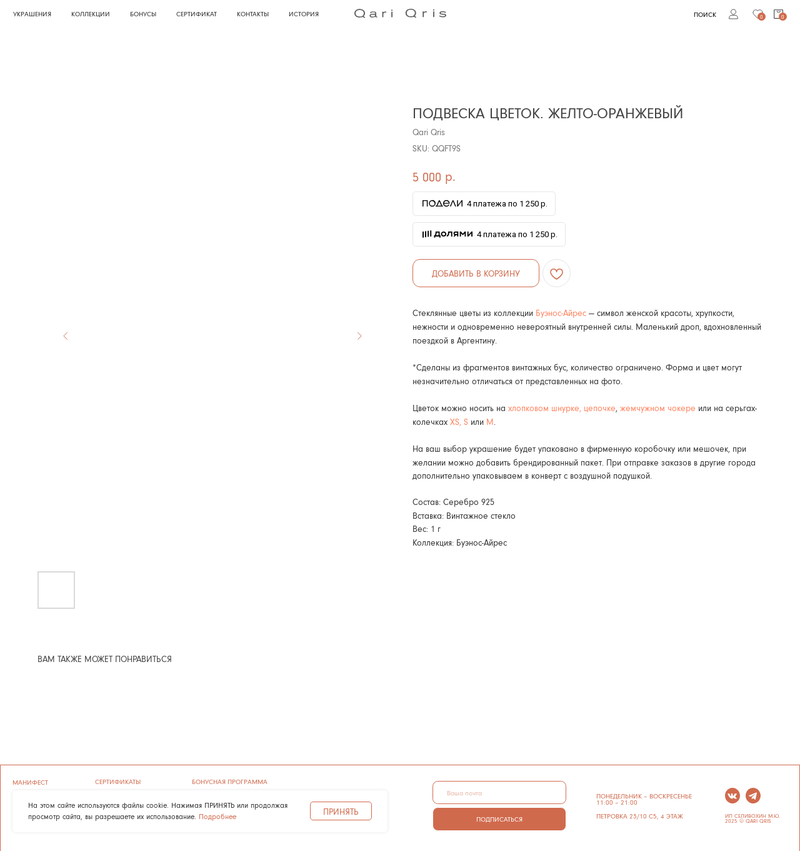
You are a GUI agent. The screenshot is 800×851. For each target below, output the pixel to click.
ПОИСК (705, 14)
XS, (455, 421)
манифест (30, 782)
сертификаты (118, 781)
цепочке (598, 407)
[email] (499, 792)
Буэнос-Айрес (561, 312)
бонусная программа (230, 781)
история (304, 13)
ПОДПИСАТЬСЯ (499, 819)
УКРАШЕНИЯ (32, 13)
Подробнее (217, 816)
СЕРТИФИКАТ (196, 13)
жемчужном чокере (659, 407)
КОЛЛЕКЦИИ (90, 13)
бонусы (143, 13)
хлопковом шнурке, (544, 407)
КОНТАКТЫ (253, 13)
